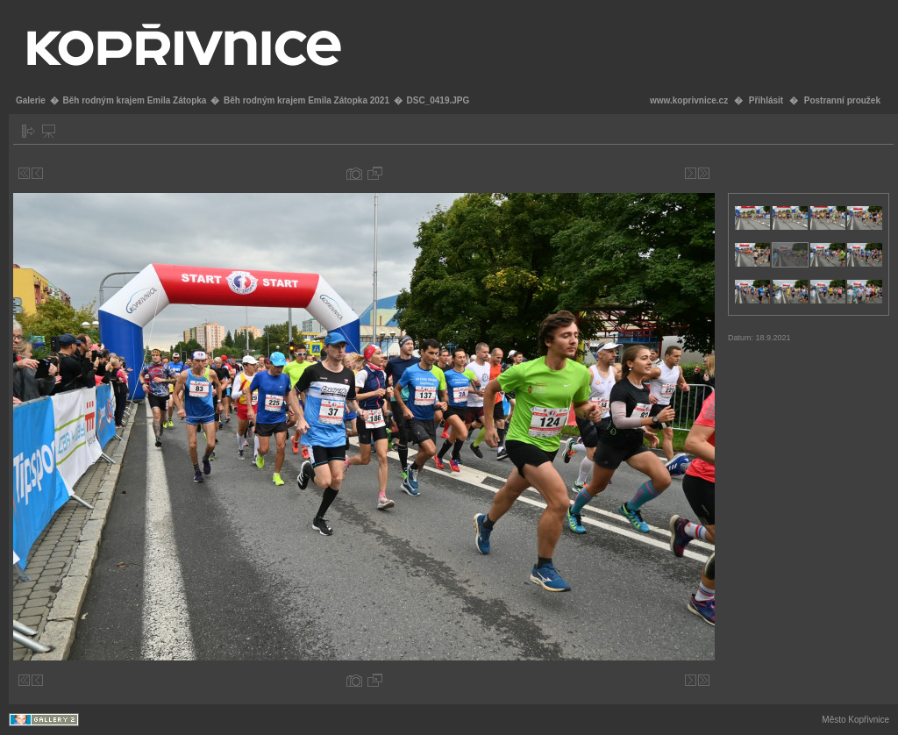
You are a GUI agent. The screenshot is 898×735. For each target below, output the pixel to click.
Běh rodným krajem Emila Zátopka (134, 100)
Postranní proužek (842, 100)
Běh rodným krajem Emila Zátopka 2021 (306, 100)
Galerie (31, 100)
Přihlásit (766, 100)
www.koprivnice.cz (689, 100)
